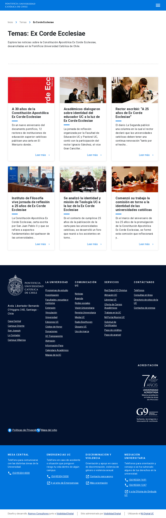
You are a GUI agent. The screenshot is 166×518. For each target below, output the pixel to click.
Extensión (50, 308)
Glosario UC (81, 326)
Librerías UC (110, 299)
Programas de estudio (56, 290)
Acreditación (148, 365)
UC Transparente (54, 336)
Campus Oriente (16, 326)
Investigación (52, 295)
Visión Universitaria (84, 308)
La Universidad (56, 282)
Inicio (10, 22)
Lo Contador (14, 335)
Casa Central (14, 321)
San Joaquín (14, 330)
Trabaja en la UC (112, 312)
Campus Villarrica (17, 340)
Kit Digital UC (147, 513)
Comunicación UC (86, 284)
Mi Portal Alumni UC (114, 317)
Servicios (111, 282)
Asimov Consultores (38, 513)
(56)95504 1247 (138, 485)
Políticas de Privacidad (23, 430)
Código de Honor (53, 326)
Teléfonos (139, 290)
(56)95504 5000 (60, 476)
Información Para (54, 345)
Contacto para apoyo (101, 476)
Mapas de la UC (53, 355)
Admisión (50, 341)
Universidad (51, 317)
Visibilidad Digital (65, 513)
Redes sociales (82, 303)
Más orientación (99, 483)
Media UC (80, 317)
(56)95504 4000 (21, 473)
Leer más (42, 155)
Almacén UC (110, 295)
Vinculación (51, 312)
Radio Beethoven (83, 322)
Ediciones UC (52, 322)
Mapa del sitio (46, 430)
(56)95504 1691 (138, 480)
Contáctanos (144, 282)
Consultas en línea (143, 295)
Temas (23, 22)
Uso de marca (82, 331)
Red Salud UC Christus (115, 290)
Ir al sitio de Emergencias (65, 483)
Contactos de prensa (144, 308)
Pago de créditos (113, 330)
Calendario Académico (57, 350)
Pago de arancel (112, 335)
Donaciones (51, 331)
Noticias (79, 293)
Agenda (79, 298)
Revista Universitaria (85, 312)
